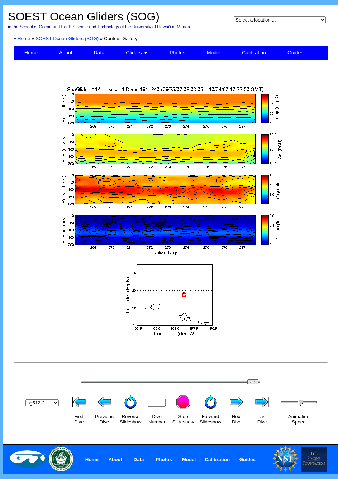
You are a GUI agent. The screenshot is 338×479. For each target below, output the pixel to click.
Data (99, 53)
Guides (295, 53)
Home (24, 38)
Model (213, 53)
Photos (177, 53)
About (65, 53)
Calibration (254, 53)
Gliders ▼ (137, 53)
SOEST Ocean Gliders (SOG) (67, 38)
